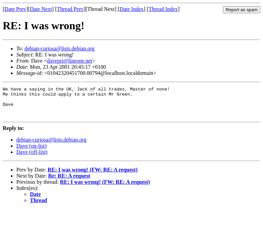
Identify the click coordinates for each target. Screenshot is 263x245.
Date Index (132, 9)
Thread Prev (70, 9)
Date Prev (15, 9)
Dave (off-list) (32, 158)
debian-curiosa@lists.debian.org (59, 48)
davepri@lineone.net (69, 61)
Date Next (41, 9)
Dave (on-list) (31, 152)
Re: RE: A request (69, 182)
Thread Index (163, 9)
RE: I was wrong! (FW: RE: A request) (93, 176)
